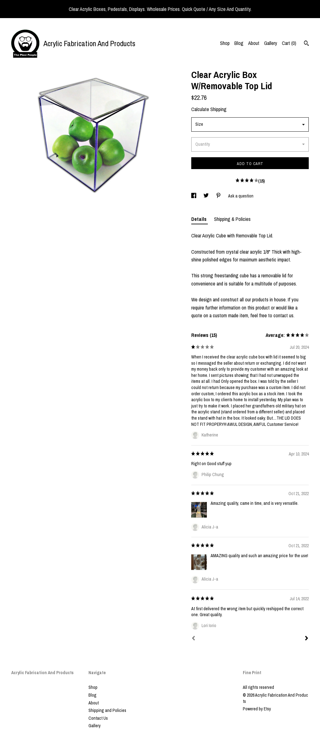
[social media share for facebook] (194, 196)
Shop (225, 43)
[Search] (306, 44)
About (253, 43)
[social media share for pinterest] (219, 196)
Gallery (270, 43)
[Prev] (193, 639)
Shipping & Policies (232, 219)
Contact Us (98, 718)
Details (199, 219)
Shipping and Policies (107, 710)
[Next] (306, 639)
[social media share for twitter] (206, 196)
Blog (238, 43)
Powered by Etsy (257, 709)
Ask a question (240, 196)
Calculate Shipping (209, 109)
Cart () (289, 43)
